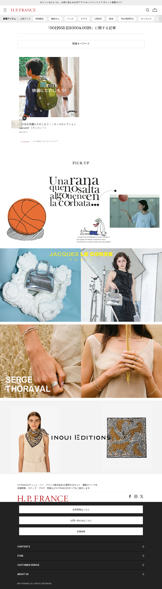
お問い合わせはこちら (81, 521)
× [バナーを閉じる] (24, 118)
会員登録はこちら (81, 510)
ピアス (84, 19)
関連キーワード (81, 44)
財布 (111, 19)
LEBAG (98, 19)
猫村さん (55, 19)
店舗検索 (81, 532)
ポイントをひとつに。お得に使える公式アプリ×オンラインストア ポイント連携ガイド (81, 3)
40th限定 (39, 19)
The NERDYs (127, 19)
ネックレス (146, 19)
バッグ (70, 19)
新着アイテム (9, 19)
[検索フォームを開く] (147, 10)
